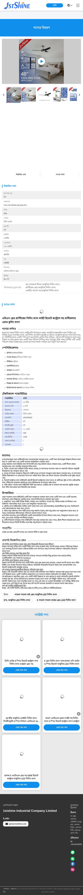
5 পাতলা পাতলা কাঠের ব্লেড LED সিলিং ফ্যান (56, 600)
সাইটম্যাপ (13, 889)
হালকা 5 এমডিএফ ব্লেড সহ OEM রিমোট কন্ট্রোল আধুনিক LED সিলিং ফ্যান (21, 777)
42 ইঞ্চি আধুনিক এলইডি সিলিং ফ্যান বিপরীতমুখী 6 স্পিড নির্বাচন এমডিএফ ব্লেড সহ (21, 720)
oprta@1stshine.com (15, 823)
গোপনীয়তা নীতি (6, 890)
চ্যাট (54, 5)
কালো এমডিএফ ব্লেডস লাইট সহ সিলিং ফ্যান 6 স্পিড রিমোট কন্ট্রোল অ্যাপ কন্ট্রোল (61, 719)
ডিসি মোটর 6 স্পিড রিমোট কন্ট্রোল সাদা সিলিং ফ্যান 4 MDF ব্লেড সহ (21, 662)
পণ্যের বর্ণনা (60, 174)
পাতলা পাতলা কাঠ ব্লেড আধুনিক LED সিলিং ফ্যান (35, 594)
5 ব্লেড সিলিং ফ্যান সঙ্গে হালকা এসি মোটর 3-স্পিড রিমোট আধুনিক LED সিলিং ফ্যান (61, 662)
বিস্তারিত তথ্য (21, 174)
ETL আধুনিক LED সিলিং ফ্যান (17, 600)
